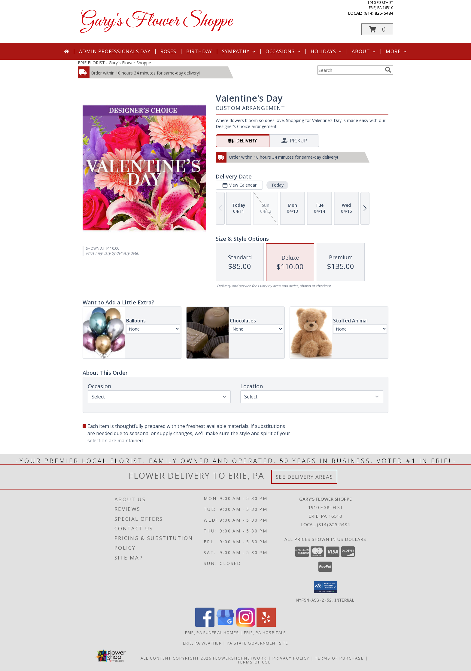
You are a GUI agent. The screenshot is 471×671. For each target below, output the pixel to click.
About (364, 51)
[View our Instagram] (245, 625)
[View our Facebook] (204, 625)
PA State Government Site (257, 642)
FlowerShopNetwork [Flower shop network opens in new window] (240, 657)
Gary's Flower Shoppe (156, 21)
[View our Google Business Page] (225, 625)
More (397, 51)
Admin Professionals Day (114, 51)
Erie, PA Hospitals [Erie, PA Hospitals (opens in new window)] (265, 632)
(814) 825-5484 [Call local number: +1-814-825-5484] (378, 13)
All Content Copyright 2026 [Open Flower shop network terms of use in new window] (176, 657)
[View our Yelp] (266, 625)
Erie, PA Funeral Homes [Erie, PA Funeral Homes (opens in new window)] (212, 632)
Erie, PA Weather (202, 642)
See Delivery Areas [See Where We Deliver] (304, 476)
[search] (388, 69)
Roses (168, 51)
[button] (377, 29)
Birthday (199, 51)
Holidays (327, 51)
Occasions (284, 51)
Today (277, 185)
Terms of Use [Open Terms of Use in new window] (254, 661)
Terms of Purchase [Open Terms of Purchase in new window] (339, 657)
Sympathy (239, 51)
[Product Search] (350, 70)
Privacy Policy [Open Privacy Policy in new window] (290, 657)
